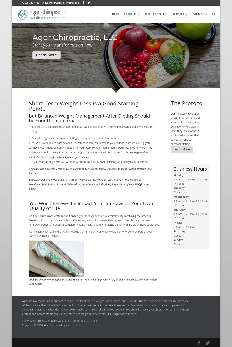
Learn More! (182, 149)
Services (178, 14)
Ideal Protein (154, 14)
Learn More (46, 55)
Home (115, 14)
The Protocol (187, 103)
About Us (130, 14)
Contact (198, 14)
